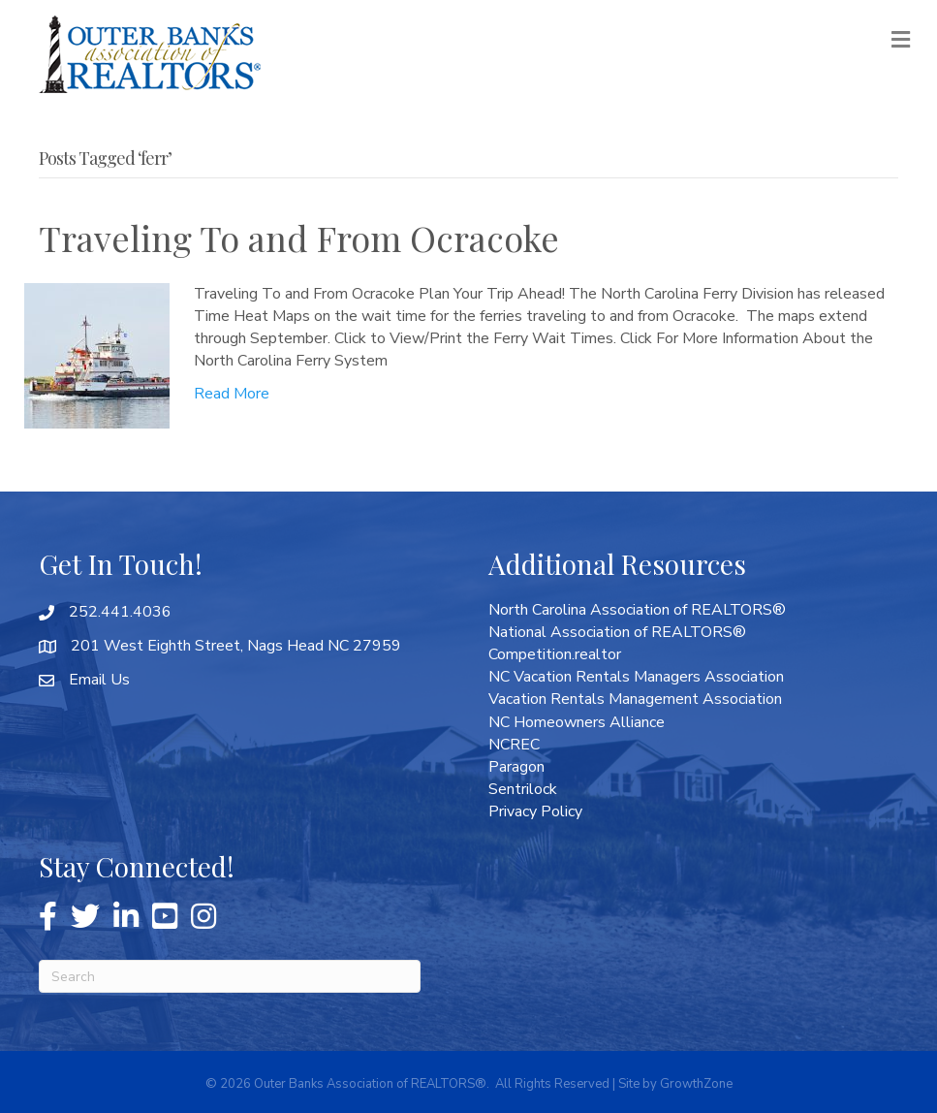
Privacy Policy (535, 811)
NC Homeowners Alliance (576, 722)
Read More (231, 393)
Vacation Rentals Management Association (635, 699)
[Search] (230, 976)
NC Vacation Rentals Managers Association (636, 676)
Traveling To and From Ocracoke (299, 237)
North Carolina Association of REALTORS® (637, 609)
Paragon (516, 767)
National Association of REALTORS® (617, 632)
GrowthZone (696, 1084)
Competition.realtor (554, 654)
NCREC (514, 744)
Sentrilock (522, 789)
